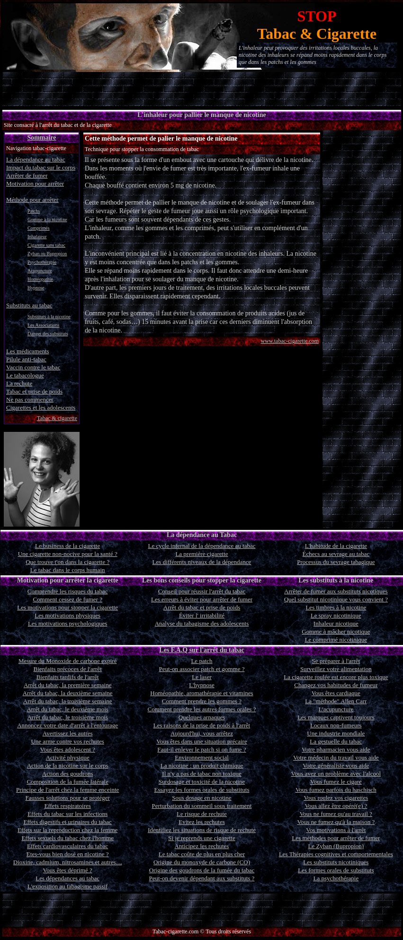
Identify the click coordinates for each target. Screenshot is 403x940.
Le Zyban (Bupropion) (336, 846)
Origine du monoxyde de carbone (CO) (201, 862)
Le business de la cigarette (67, 545)
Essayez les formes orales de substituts (201, 789)
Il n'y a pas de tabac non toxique (201, 773)
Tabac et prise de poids (34, 391)
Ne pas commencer (30, 399)
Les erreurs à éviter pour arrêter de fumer (201, 599)
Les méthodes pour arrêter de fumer (336, 838)
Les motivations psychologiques (67, 623)
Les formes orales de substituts (336, 870)
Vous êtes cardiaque (336, 693)
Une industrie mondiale (336, 733)
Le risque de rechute (202, 813)
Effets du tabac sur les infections (67, 813)
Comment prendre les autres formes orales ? (202, 709)
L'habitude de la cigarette (336, 545)
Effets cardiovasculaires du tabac (67, 846)
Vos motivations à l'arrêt (336, 829)
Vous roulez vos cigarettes (336, 797)
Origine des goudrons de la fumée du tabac (202, 870)
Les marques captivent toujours (336, 717)
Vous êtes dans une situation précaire (201, 741)
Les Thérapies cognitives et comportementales (336, 854)
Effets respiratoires (68, 805)
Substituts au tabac (29, 305)
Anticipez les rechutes (202, 846)
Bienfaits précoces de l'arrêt (68, 668)
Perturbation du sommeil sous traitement (202, 805)
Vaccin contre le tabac (33, 367)
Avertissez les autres (68, 733)
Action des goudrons (67, 773)
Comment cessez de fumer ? (67, 599)
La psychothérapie (336, 878)
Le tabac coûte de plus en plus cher (202, 854)
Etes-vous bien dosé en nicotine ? (68, 854)
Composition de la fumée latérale (67, 781)
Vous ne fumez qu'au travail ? (336, 813)
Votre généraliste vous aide (336, 765)
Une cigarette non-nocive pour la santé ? (67, 553)
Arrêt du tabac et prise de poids (201, 607)
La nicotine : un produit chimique (202, 765)
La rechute (19, 383)
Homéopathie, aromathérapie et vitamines (201, 693)
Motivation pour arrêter (35, 183)
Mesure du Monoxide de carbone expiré (67, 660)
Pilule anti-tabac (26, 359)
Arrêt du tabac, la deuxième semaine (68, 693)
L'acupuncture (335, 709)
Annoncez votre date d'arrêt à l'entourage (67, 725)
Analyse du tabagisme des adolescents (202, 623)
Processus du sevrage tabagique (336, 561)
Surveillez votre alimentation (336, 668)
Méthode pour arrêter (32, 199)
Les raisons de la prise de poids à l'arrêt (202, 725)
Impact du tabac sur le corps (40, 167)
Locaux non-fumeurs (336, 725)
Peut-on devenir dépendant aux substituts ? (202, 878)
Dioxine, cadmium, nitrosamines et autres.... (67, 862)
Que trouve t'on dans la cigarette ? (67, 561)
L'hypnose (202, 685)
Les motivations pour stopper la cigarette (67, 607)
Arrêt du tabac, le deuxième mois (67, 709)
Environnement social (202, 757)
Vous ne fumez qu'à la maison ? (336, 821)
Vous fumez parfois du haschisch (336, 789)
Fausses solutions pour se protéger (67, 797)
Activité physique (68, 757)
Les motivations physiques (67, 615)
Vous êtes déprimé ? (67, 870)
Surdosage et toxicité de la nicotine (202, 781)
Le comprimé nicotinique (336, 639)
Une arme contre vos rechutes (67, 741)
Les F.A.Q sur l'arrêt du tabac (201, 650)
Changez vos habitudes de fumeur (335, 685)
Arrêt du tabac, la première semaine (68, 685)
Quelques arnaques (202, 717)
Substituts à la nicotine (49, 316)
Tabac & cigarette (57, 418)
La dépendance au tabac (35, 159)
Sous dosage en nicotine (201, 797)
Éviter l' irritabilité (201, 615)
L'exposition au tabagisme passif (67, 886)
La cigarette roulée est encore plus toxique (336, 676)
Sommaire (41, 137)
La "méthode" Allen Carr (336, 701)
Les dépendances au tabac (67, 878)
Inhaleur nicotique (335, 623)
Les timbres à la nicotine (335, 607)
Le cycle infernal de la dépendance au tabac (201, 545)
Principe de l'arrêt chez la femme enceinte (67, 789)
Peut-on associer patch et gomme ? (202, 668)
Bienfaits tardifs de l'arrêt (67, 676)
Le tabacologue (25, 375)
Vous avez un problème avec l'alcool (336, 773)
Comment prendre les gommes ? (202, 701)
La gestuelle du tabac (336, 741)
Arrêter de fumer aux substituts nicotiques (335, 591)
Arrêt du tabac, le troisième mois (67, 717)
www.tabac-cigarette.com (290, 341)
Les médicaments (27, 351)
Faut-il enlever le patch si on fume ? (201, 749)
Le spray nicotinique (336, 615)
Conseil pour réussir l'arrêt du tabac (202, 591)
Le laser (202, 676)
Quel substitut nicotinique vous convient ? (336, 599)
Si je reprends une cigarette (201, 838)
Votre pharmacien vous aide (336, 749)
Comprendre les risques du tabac (67, 591)
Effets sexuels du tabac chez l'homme (67, 838)
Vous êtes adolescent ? (67, 749)
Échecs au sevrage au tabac (336, 553)
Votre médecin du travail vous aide (336, 757)
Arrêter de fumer (26, 175)
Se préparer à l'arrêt (336, 660)
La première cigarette (201, 553)
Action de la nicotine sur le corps (67, 765)
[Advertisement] (202, 89)
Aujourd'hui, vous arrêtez (201, 733)
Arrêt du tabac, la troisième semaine (67, 701)
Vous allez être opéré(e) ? (335, 805)
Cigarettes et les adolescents (40, 407)
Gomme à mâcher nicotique (336, 631)
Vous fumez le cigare (336, 781)
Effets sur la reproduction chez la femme (67, 829)
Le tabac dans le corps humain (67, 569)
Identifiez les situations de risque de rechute (202, 829)
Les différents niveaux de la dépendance (201, 561)
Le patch (201, 660)
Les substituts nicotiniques (335, 862)
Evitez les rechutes (201, 821)
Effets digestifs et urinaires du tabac (67, 821)
